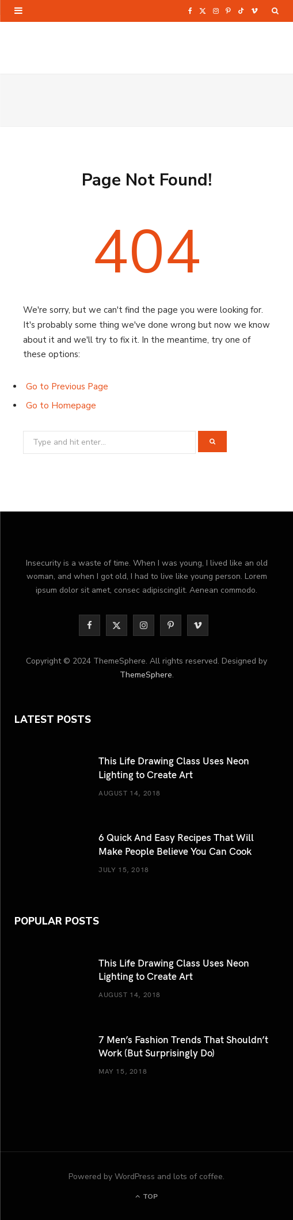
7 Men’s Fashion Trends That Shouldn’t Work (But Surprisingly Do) (183, 1045)
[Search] (275, 11)
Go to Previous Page (67, 386)
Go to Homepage (61, 405)
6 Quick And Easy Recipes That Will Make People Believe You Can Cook (176, 843)
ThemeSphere (146, 674)
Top (146, 1196)
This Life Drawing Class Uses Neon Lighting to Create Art (173, 767)
